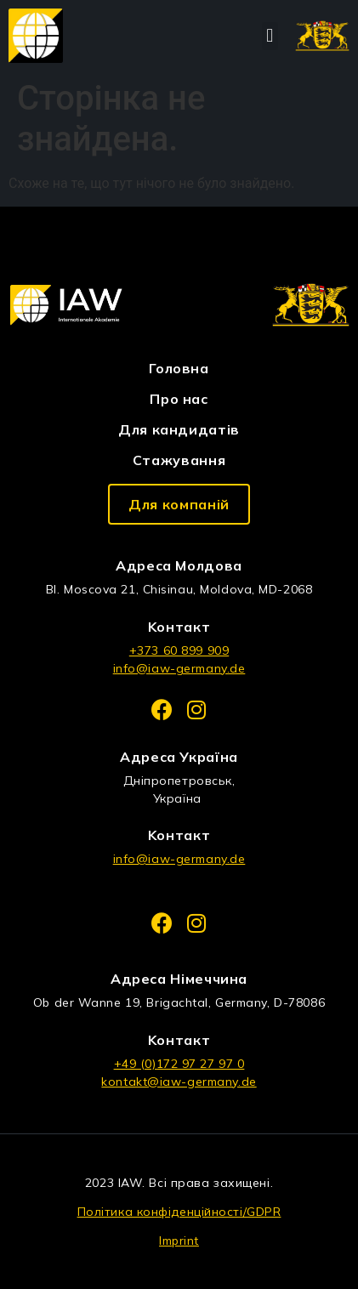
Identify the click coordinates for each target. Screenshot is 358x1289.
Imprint (179, 1240)
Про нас (178, 398)
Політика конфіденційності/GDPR (179, 1211)
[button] (270, 36)
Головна (178, 368)
